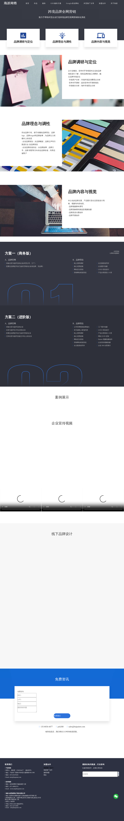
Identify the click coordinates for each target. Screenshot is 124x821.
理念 (45, 775)
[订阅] (118, 774)
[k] (85, 88)
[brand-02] (33, 545)
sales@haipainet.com (77, 727)
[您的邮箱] (100, 774)
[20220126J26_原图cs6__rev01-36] (33, 405)
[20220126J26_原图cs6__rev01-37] (91, 405)
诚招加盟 (46, 772)
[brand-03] (91, 545)
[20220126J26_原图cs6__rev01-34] (33, 410)
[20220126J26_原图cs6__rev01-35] (91, 410)
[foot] (83, 780)
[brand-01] (62, 541)
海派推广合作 (48, 770)
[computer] (62, 24)
